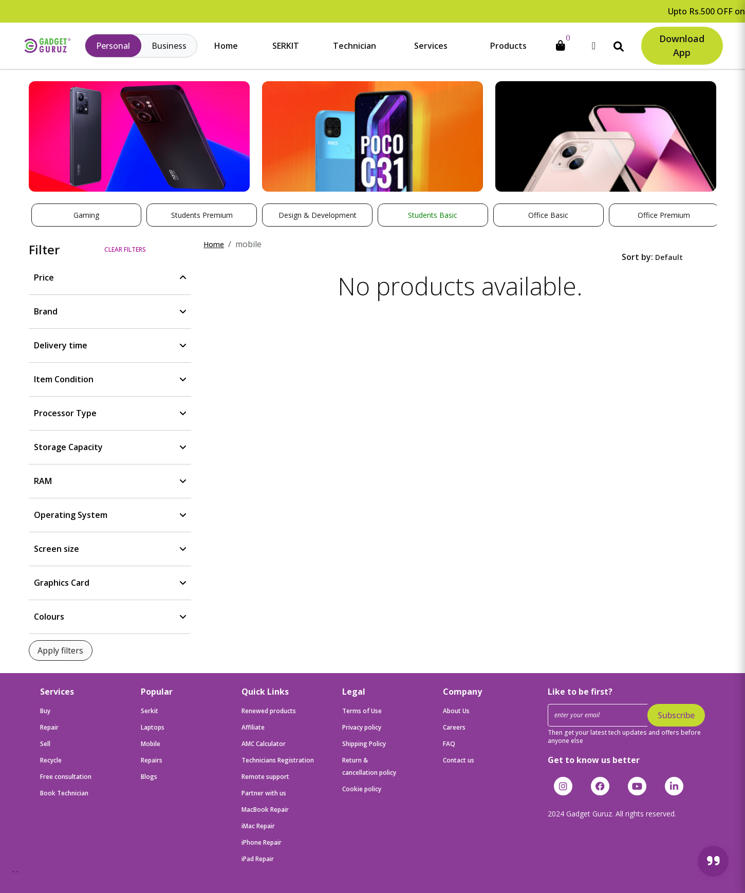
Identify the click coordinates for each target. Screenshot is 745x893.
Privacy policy (361, 727)
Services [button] (431, 45)
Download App (681, 45)
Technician (354, 45)
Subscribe (676, 715)
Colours (49, 616)
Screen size (56, 548)
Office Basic (548, 215)
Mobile (150, 743)
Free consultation (65, 776)
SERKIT (285, 45)
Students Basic (432, 215)
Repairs (151, 760)
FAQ (449, 743)
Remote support (265, 776)
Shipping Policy (364, 743)
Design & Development (317, 215)
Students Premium (202, 215)
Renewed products (268, 710)
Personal (113, 45)
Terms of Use (362, 710)
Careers (454, 727)
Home (226, 45)
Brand (46, 311)
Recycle (51, 760)
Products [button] (508, 45)
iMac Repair (258, 826)
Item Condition (64, 379)
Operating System (70, 514)
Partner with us (263, 793)
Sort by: (637, 257)
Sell (45, 743)
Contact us (458, 760)
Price (44, 277)
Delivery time (60, 345)
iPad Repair (257, 858)
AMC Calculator (263, 743)
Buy (45, 710)
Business (169, 45)
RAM (43, 481)
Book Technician (64, 793)
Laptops (152, 727)
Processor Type (65, 413)
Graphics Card (61, 582)
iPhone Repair (261, 842)
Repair (49, 727)
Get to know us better (594, 760)
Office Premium (664, 215)
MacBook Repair (265, 809)
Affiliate (253, 727)
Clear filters (125, 249)
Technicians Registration (277, 760)
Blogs (149, 776)
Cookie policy (361, 789)
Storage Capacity (68, 447)
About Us (456, 710)
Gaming (86, 215)
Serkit (149, 710)
